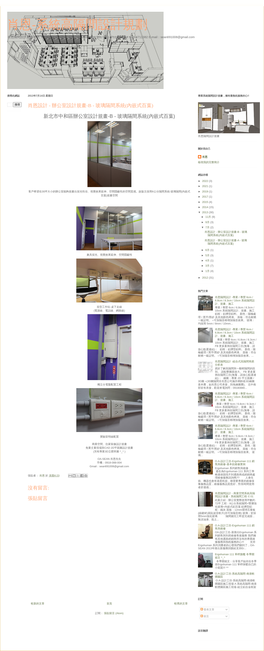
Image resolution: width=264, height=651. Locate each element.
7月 (207, 227)
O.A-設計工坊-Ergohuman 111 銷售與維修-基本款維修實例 (235, 463)
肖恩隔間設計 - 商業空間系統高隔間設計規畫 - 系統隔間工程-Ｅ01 (235, 495)
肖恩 (204, 156)
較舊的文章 (181, 603)
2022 (205, 181)
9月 (207, 222)
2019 (205, 191)
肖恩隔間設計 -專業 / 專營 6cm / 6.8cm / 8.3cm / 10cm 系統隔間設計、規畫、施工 (235, 300)
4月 (207, 260)
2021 (205, 186)
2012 (205, 277)
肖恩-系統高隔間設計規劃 (77, 24)
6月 (207, 250)
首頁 (109, 603)
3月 (207, 265)
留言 (204, 616)
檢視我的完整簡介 (208, 162)
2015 (205, 202)
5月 (207, 255)
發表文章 (207, 609)
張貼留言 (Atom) (114, 613)
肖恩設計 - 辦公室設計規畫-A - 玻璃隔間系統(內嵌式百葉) (226, 242)
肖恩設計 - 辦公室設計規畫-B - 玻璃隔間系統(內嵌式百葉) (226, 233)
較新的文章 (37, 603)
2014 (205, 207)
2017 (205, 196)
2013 (205, 212)
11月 (208, 216)
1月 (207, 271)
